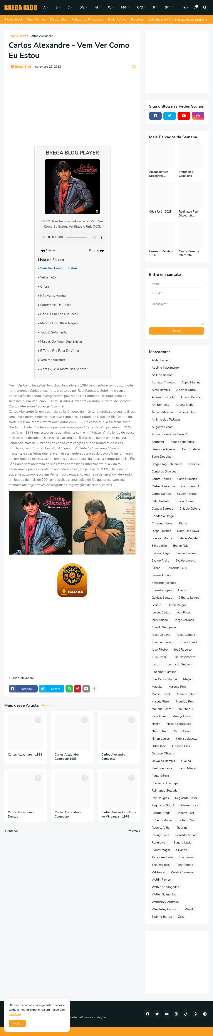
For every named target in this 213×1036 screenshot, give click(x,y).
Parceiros (137, 19)
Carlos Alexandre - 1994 (25, 755)
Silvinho (181, 850)
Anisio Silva (187, 412)
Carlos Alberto (187, 479)
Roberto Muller (162, 820)
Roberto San (186, 820)
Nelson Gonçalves (179, 724)
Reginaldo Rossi (186, 798)
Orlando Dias (181, 746)
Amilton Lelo (160, 405)
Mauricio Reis (185, 701)
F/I (96, 7)
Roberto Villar (161, 828)
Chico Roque (184, 501)
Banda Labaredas (182, 442)
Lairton (156, 664)
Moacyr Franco (182, 716)
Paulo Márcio (187, 768)
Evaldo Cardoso (186, 553)
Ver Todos (47, 705)
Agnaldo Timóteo (163, 382)
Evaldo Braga (160, 553)
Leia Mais (15, 1014)
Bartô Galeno (191, 449)
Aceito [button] (17, 1023)
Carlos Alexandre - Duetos (21, 815)
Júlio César (159, 657)
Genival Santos (162, 598)
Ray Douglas (160, 798)
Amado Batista (190, 397)
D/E (82, 7)
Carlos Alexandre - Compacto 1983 (68, 757)
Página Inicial (13, 19)
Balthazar (158, 442)
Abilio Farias (160, 360)
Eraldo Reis (180, 546)
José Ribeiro (160, 650)
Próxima (132, 831)
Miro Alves (159, 716)
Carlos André (190, 486)
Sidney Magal (161, 850)
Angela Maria (184, 405)
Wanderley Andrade (165, 902)
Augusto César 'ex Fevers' (169, 434)
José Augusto (186, 635)
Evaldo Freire (160, 560)
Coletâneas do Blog (161, 19)
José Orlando (189, 642)
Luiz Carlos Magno (164, 679)
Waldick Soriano (182, 872)
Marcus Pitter (161, 701)
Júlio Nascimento (184, 657)
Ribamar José (189, 805)
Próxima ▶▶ (96, 251)
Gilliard (156, 605)
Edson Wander (188, 538)
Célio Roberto (161, 501)
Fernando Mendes (164, 583)
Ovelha (186, 761)
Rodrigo (182, 828)
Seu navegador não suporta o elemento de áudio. (72, 237)
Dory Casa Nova (188, 531)
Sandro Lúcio (182, 842)
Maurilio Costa (161, 709)
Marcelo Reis (177, 687)
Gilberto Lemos (188, 598)
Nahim (156, 724)
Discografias (58, 19)
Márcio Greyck (161, 694)
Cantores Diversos (164, 471)
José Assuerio (161, 635)
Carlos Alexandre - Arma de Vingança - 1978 (118, 815)
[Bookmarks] (195, 7)
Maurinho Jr (185, 709)
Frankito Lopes (162, 590)
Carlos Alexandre (41, 36)
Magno (188, 679)
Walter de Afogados (165, 887)
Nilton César (182, 731)
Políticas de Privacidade (87, 19)
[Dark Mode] (186, 7)
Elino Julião (159, 546)
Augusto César (162, 427)
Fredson (183, 590)
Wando (190, 909)
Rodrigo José (160, 835)
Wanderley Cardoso (165, 909)
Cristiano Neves (162, 523)
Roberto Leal (185, 813)
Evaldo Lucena (185, 560)
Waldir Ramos (161, 880)
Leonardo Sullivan (180, 664)
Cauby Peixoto (187, 494)
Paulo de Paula (162, 768)
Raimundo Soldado (165, 791)
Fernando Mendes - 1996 (161, 253)
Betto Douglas (161, 457)
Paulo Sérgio (160, 776)
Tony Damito (184, 865)
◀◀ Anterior (48, 251)
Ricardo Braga (161, 813)
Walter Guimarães (164, 894)
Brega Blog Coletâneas (167, 464)
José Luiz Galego (163, 642)
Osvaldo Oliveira (163, 753)
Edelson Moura (162, 538)
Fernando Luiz (161, 575)
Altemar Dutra (186, 390)
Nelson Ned (160, 731)
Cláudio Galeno (189, 509)
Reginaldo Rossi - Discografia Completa (190, 214)
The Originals (161, 865)
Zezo (181, 917)
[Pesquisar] (205, 7)
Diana (183, 523)
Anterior (12, 831)
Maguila (157, 687)
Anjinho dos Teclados (166, 419)
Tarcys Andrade (162, 857)
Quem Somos (36, 19)
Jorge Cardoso (184, 620)
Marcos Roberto (187, 694)
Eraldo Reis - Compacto (187, 174)
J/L (109, 7)
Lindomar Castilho (164, 672)
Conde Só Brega (163, 516)
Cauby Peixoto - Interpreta (189, 253)
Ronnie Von (159, 842)
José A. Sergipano (164, 627)
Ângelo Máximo (162, 412)
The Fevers (186, 857)
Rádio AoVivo (117, 19)
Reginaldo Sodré (163, 805)
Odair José (159, 746)
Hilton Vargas (177, 605)
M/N (124, 7)
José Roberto (183, 650)
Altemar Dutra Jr (163, 397)
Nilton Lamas (161, 739)
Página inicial (17, 36)
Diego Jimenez (161, 531)
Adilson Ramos (162, 375)
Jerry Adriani (160, 620)
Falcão (156, 568)
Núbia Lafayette (186, 739)
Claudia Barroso (162, 509)
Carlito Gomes (161, 479)
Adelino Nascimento (165, 368)
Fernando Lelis (177, 568)
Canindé (194, 464)
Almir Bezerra (161, 390)
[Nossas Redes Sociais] (191, 19)
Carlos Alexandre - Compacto (114, 757)
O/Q (140, 7)
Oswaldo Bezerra (163, 761)
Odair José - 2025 (160, 212)
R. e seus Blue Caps (165, 783)
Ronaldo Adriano (186, 835)
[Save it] (133, 66)
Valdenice (158, 872)
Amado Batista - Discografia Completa (159, 174)
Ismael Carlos (161, 612)
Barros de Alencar (164, 449)
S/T (167, 7)
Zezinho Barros (162, 917)
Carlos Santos (161, 494)
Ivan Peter (183, 612)
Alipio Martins (190, 382)
